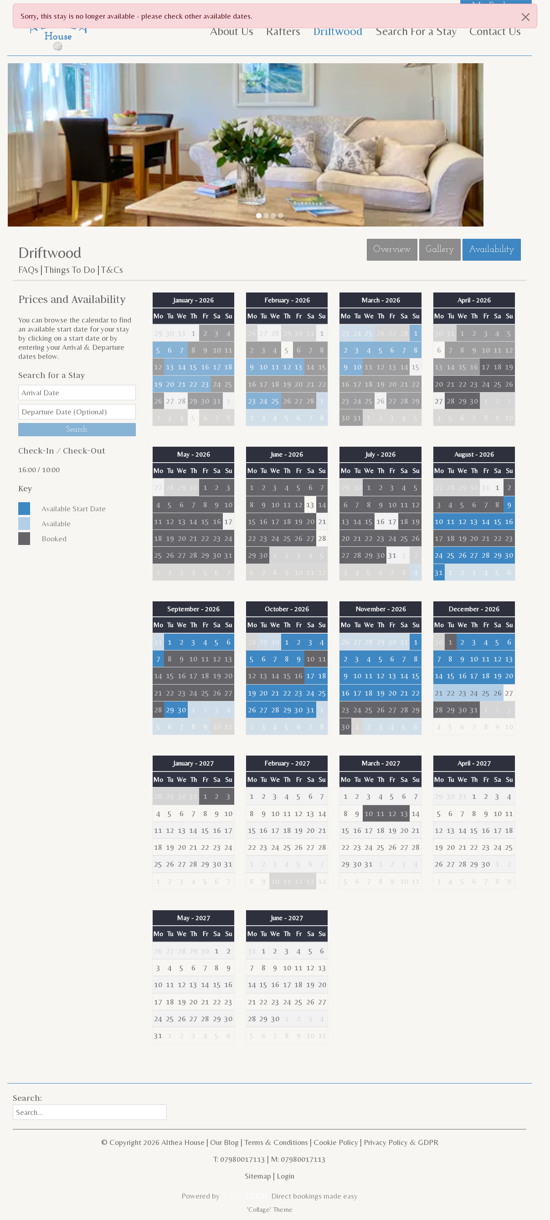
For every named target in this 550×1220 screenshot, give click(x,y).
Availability (491, 249)
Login (285, 1175)
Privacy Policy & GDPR (401, 1142)
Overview (392, 249)
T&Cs (112, 269)
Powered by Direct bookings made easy (269, 1195)
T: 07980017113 (239, 1159)
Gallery (440, 249)
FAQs (28, 269)
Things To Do (69, 269)
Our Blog (224, 1142)
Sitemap (258, 1175)
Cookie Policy (336, 1142)
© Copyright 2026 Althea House (153, 1142)
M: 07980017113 (298, 1159)
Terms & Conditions (276, 1142)
